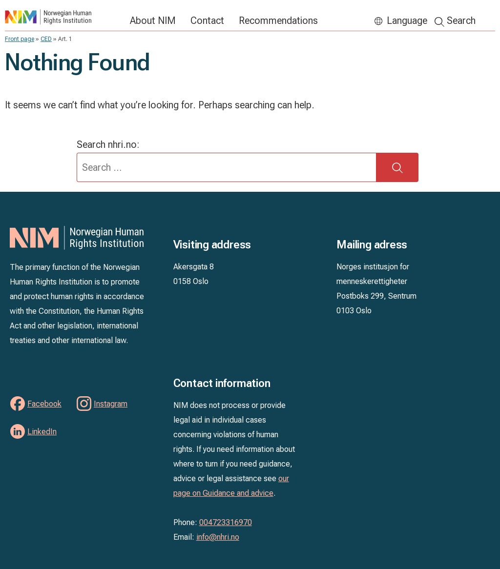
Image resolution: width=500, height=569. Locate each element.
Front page (19, 39)
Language (407, 20)
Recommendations (278, 20)
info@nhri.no (217, 537)
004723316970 (225, 522)
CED (46, 39)
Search (461, 20)
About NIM (153, 20)
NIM (62, 17)
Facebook (44, 403)
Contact (207, 20)
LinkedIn (42, 431)
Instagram (110, 403)
